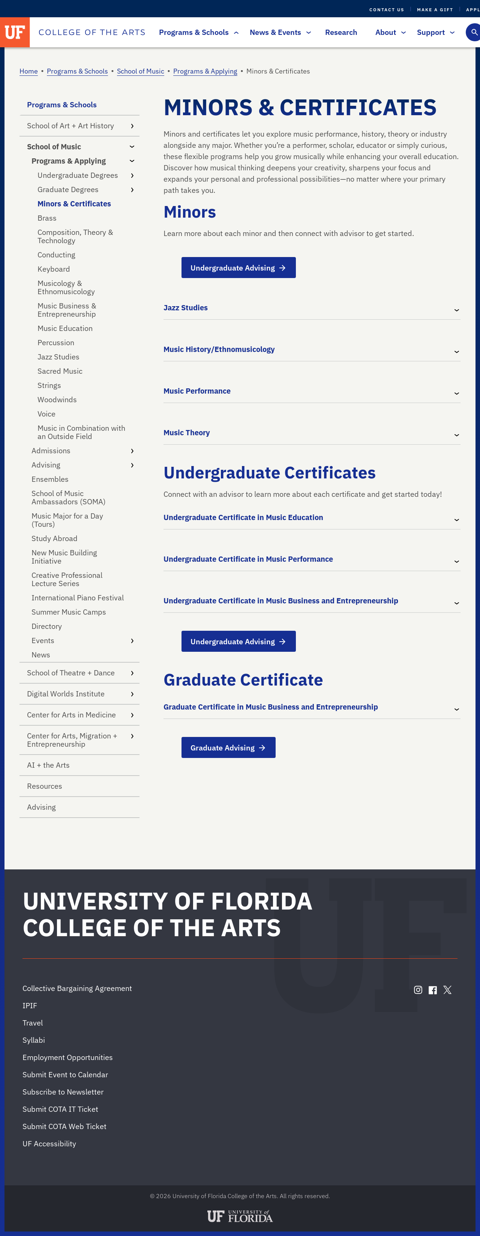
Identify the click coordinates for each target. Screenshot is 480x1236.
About (388, 32)
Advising (83, 465)
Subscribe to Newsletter (63, 1092)
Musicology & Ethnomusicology (66, 287)
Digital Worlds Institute (80, 694)
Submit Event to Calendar (65, 1074)
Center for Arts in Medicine (80, 715)
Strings (49, 385)
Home (29, 71)
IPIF (29, 1005)
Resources (44, 786)
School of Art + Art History (80, 125)
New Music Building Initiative (64, 556)
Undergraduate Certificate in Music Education (243, 517)
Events (83, 640)
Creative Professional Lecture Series (67, 579)
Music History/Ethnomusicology (219, 349)
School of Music (140, 71)
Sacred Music (60, 371)
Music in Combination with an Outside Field (81, 432)
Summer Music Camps (69, 612)
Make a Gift (435, 9)
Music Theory (187, 432)
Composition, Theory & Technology (75, 236)
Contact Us (386, 9)
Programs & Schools (197, 32)
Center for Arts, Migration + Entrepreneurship (80, 740)
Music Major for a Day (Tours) (67, 520)
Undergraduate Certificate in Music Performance (248, 559)
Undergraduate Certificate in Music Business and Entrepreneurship (281, 600)
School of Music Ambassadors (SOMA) (69, 497)
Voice (47, 414)
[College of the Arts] (92, 32)
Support (434, 32)
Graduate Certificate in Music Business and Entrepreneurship (271, 707)
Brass (47, 218)
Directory (47, 626)
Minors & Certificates (74, 203)
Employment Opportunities (67, 1057)
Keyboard (54, 269)
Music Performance (197, 391)
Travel (32, 1023)
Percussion (56, 342)
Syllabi (33, 1040)
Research (341, 32)
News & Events (278, 32)
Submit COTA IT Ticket (60, 1109)
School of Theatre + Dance (80, 673)
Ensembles (50, 479)
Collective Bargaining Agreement (77, 988)
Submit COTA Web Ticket (64, 1126)
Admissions (83, 450)
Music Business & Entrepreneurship (67, 310)
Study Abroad (55, 538)
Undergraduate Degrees (86, 175)
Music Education (65, 328)
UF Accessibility (49, 1143)
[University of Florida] (15, 32)
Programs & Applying (205, 71)
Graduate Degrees (86, 189)
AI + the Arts (48, 765)
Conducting (56, 255)
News (41, 655)
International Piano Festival (78, 597)
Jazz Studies (59, 357)
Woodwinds (57, 399)
